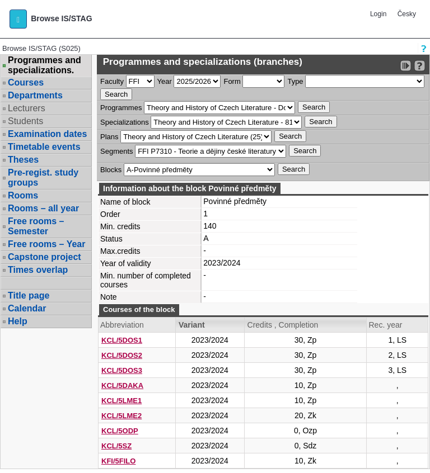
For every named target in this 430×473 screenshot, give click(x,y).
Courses (26, 82)
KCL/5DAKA (122, 385)
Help (17, 321)
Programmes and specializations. (44, 65)
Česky (407, 14)
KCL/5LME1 (121, 400)
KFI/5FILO (118, 461)
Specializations (124, 122)
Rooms (23, 195)
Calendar (27, 308)
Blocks (110, 169)
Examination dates (47, 134)
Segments (116, 151)
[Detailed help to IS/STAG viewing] (420, 66)
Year (164, 81)
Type (295, 81)
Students (25, 121)
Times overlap (38, 270)
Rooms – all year (43, 208)
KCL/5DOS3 (121, 370)
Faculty (112, 81)
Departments (35, 95)
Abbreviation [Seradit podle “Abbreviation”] (122, 324)
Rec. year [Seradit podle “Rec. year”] (385, 324)
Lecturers (26, 108)
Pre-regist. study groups (43, 177)
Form (231, 81)
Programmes (121, 107)
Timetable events (44, 147)
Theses (23, 159)
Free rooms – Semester (36, 226)
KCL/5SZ (116, 446)
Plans (109, 137)
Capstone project (44, 257)
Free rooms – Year (46, 244)
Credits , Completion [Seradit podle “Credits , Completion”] (283, 324)
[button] (18, 19)
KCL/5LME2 (121, 415)
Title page (28, 295)
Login (378, 14)
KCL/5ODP (119, 431)
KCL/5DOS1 (121, 340)
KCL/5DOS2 (121, 355)
